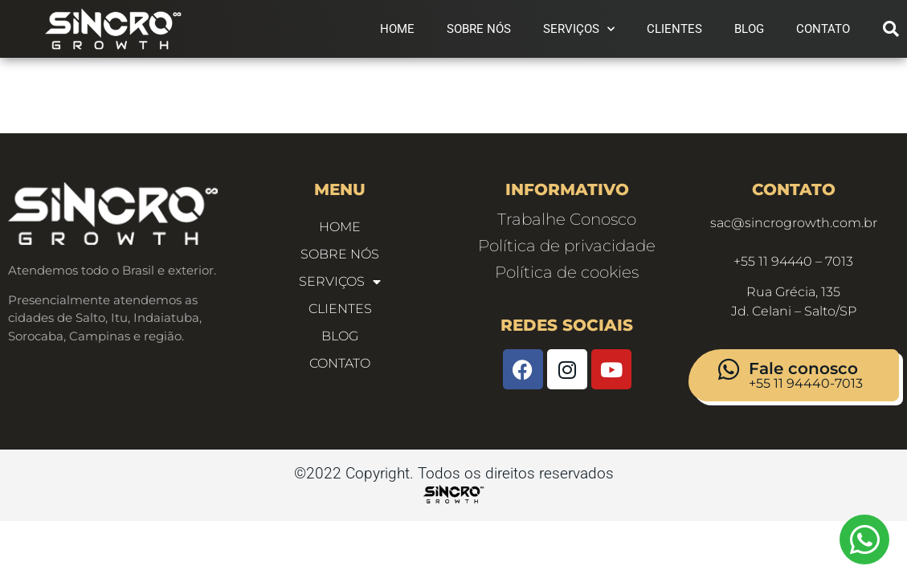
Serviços (579, 29)
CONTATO (823, 29)
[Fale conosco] (729, 374)
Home (397, 29)
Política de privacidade (567, 250)
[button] (891, 29)
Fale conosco (803, 373)
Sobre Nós (479, 29)
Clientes (674, 29)
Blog (749, 29)
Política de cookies (567, 277)
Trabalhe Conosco (566, 224)
